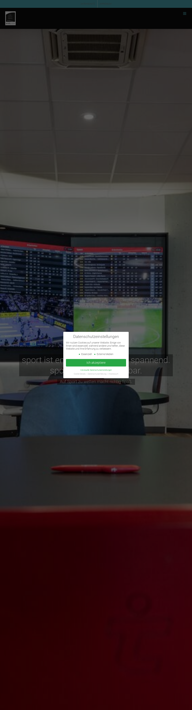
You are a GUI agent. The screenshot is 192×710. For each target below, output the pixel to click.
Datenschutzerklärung (97, 374)
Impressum (113, 374)
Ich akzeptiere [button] (96, 362)
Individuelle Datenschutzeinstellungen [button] (96, 370)
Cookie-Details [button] (80, 374)
